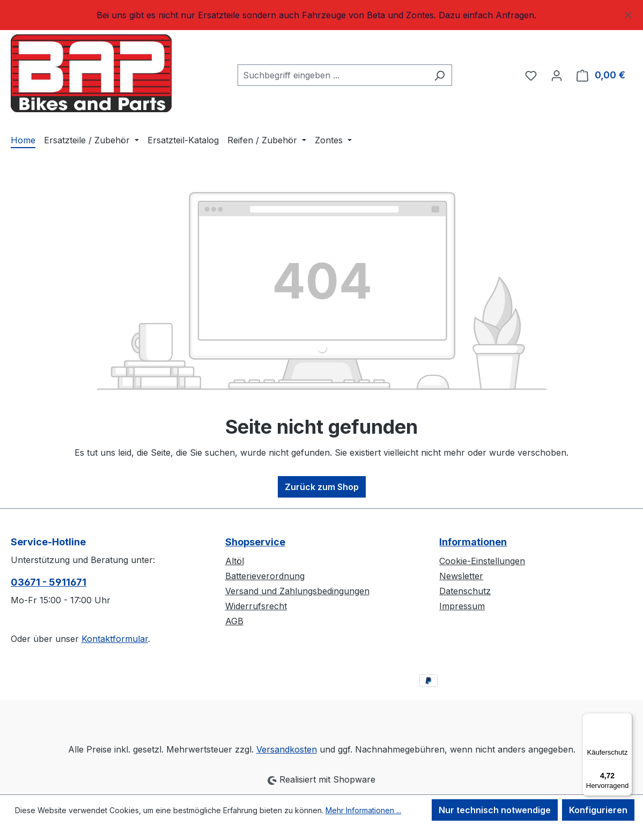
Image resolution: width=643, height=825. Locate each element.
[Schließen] (628, 13)
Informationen (473, 541)
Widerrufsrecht (256, 606)
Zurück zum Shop (322, 486)
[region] (321, 15)
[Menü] (625, 719)
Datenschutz (465, 591)
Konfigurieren (598, 810)
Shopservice (255, 541)
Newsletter (461, 576)
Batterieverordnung (265, 576)
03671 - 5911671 (48, 582)
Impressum (462, 606)
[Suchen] (439, 75)
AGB (234, 621)
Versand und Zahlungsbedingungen (297, 591)
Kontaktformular (115, 638)
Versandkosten (286, 749)
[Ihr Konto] (557, 75)
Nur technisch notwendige (495, 810)
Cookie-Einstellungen (482, 561)
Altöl (234, 561)
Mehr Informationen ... (363, 810)
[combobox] (332, 75)
